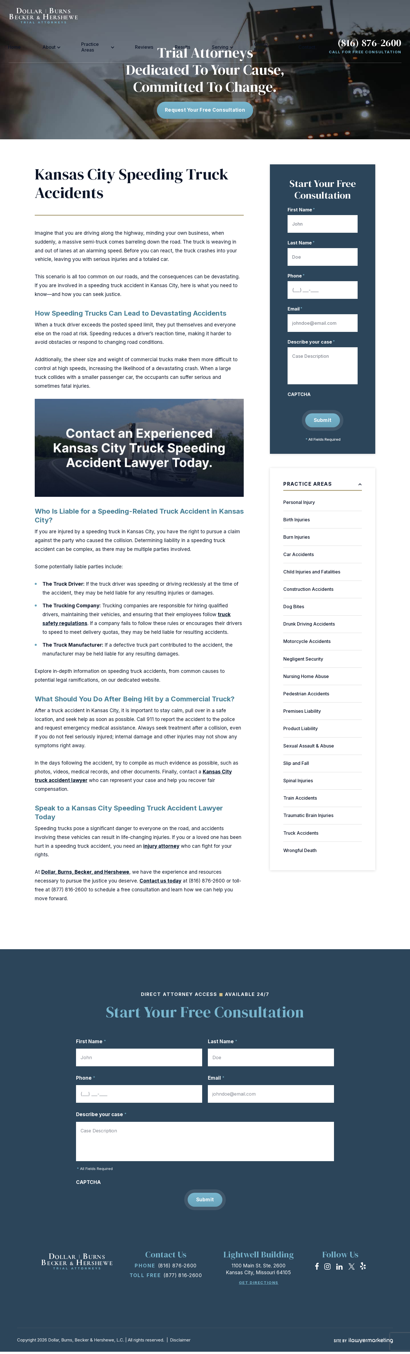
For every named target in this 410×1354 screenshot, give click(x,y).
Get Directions (258, 1285)
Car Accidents (298, 554)
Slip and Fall (296, 763)
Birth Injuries (296, 519)
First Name (301, 209)
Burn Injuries (296, 537)
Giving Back (274, 15)
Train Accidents (300, 798)
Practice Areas (156, 15)
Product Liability (300, 728)
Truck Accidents (300, 833)
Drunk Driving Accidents (309, 624)
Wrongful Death (300, 850)
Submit (323, 420)
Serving (241, 15)
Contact (302, 15)
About (122, 15)
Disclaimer (180, 1342)
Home (102, 15)
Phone (296, 275)
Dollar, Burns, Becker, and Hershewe (85, 872)
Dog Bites (293, 606)
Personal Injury (299, 502)
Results (217, 15)
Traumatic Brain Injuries (308, 815)
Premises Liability (302, 711)
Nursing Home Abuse (306, 676)
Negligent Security (303, 659)
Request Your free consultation (205, 110)
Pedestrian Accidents (306, 694)
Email (295, 308)
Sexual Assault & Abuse (308, 746)
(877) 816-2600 (182, 1278)
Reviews (194, 15)
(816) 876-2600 (369, 12)
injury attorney (161, 846)
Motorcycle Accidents (307, 641)
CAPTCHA (299, 394)
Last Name (301, 242)
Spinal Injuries (298, 780)
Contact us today (160, 881)
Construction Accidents (308, 589)
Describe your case (311, 341)
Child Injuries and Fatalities (311, 572)
